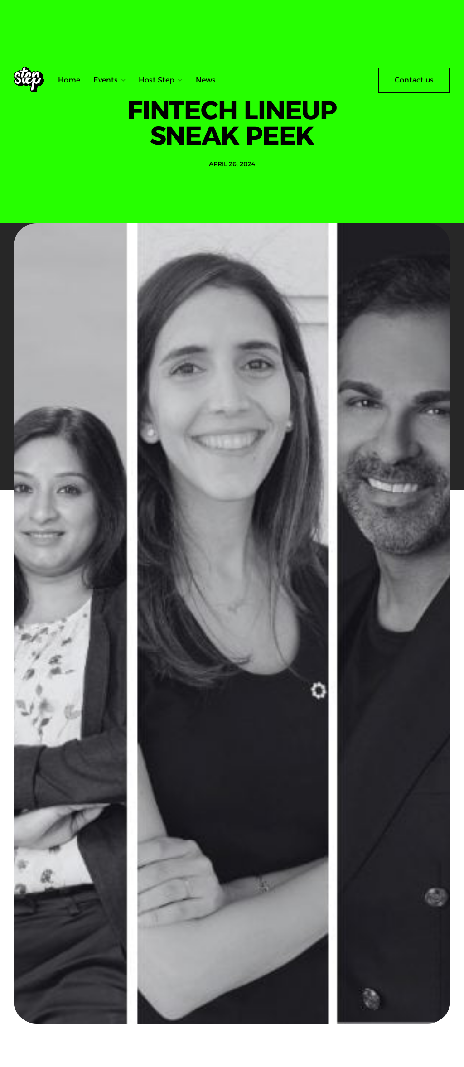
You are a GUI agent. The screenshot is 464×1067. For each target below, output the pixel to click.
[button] (109, 80)
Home (69, 80)
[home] (32, 80)
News (206, 80)
